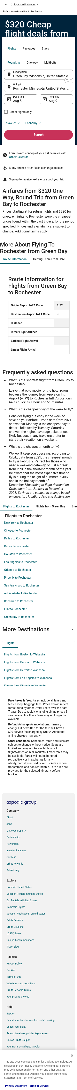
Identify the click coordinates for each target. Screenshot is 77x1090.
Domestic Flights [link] (16, 907)
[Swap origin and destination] (67, 80)
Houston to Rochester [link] (18, 554)
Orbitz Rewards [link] (15, 863)
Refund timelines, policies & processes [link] (28, 1033)
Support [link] (11, 1013)
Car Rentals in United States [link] (22, 900)
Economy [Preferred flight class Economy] (33, 123)
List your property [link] (16, 830)
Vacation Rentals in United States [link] (25, 893)
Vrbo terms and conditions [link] (21, 983)
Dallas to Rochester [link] (16, 538)
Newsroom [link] (12, 843)
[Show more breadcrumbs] (6, 4)
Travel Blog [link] (13, 946)
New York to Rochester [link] (18, 522)
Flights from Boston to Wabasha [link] (24, 654)
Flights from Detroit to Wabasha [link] (24, 670)
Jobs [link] (9, 824)
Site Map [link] (11, 857)
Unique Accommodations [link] (20, 940)
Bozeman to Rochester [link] (18, 601)
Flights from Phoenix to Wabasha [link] (25, 685)
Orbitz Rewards (19, 157)
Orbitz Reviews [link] (15, 920)
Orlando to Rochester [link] (17, 569)
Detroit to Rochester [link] (17, 546)
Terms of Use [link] (14, 976)
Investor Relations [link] (16, 850)
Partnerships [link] (14, 837)
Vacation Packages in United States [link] (26, 913)
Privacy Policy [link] (14, 963)
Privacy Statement (16, 1085)
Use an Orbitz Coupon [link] (18, 1040)
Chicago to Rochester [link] (17, 530)
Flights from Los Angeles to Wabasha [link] (28, 678)
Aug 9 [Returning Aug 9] (53, 101)
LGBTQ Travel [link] (14, 933)
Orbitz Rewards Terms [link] (19, 990)
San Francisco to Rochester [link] (21, 585)
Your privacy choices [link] (18, 996)
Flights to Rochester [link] (25, 4)
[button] (38, 629)
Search (38, 135)
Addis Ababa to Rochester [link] (20, 593)
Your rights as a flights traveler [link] (23, 1046)
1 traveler (12, 123)
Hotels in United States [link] (19, 887)
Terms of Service (38, 1085)
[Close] (72, 1055)
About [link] (10, 817)
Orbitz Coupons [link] (15, 926)
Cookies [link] (11, 970)
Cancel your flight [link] (16, 1026)
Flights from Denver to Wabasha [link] (24, 662)
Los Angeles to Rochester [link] (20, 562)
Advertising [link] (13, 870)
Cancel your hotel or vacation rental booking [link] (31, 1020)
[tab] (11, 48)
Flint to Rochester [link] (15, 609)
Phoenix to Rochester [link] (17, 577)
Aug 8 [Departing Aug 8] (17, 101)
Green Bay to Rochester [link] (19, 616)
